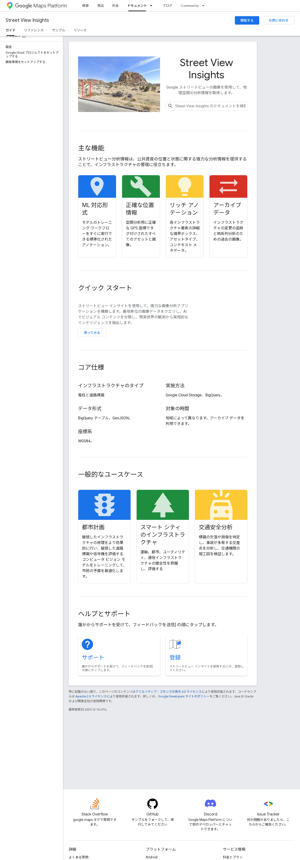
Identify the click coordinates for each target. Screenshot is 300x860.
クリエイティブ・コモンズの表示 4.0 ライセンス (168, 691)
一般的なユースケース (110, 474)
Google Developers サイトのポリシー (184, 696)
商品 (100, 6)
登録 (175, 657)
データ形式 (89, 409)
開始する (247, 20)
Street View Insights (27, 20)
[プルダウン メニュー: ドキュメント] (152, 5)
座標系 (85, 432)
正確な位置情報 (140, 209)
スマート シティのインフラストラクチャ (162, 535)
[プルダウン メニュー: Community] (204, 5)
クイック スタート (105, 288)
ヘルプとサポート (104, 614)
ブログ (167, 6)
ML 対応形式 (95, 209)
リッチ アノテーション (184, 209)
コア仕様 (91, 367)
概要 (85, 6)
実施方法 (175, 386)
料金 (115, 6)
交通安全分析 (215, 527)
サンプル (58, 30)
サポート (93, 657)
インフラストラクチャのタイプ (110, 386)
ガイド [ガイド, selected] (10, 30)
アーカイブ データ (227, 209)
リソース (80, 30)
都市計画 (93, 527)
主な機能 (91, 148)
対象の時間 (177, 409)
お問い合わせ (279, 20)
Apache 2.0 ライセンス (91, 696)
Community (190, 6)
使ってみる (92, 333)
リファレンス (34, 30)
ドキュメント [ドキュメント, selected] (137, 6)
